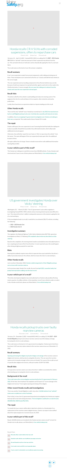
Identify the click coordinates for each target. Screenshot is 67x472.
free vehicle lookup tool (49, 153)
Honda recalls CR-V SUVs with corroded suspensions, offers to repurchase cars (33, 50)
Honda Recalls (43, 55)
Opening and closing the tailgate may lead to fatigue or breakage (25, 356)
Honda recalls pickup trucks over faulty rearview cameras (33, 329)
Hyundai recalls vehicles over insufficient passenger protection (26, 438)
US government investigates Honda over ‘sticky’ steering (33, 202)
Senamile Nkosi (35, 333)
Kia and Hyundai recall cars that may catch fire (22, 442)
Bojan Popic (34, 55)
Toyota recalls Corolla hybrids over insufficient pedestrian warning (27, 450)
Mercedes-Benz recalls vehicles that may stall (22, 434)
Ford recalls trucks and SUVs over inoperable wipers (23, 446)
